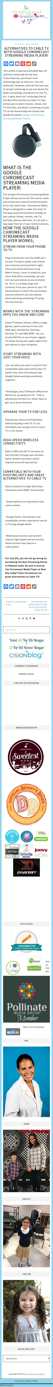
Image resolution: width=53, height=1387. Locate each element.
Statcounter (6, 1385)
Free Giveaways (37, 1027)
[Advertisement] (26, 898)
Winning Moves (26, 674)
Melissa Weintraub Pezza (34, 1374)
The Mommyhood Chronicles (26, 21)
